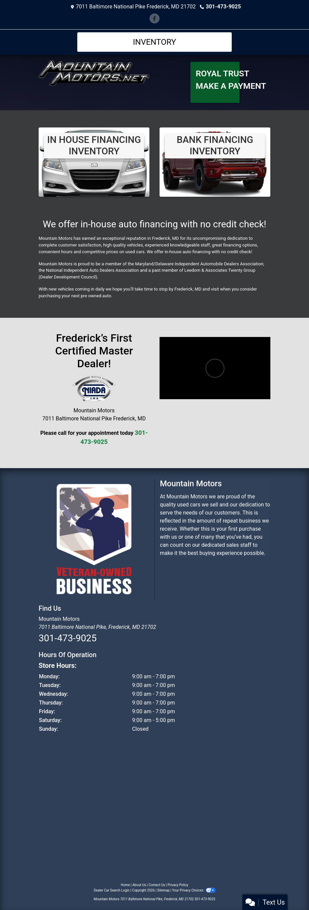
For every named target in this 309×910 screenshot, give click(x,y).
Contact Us (156, 885)
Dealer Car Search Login (112, 890)
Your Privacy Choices (193, 890)
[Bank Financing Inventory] (215, 162)
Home (125, 885)
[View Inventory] (94, 162)
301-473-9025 (223, 6)
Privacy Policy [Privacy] (178, 885)
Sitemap (163, 890)
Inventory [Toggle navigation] (154, 42)
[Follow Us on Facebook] (154, 18)
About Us (139, 885)
